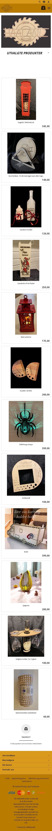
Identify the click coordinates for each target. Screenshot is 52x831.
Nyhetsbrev (27, 781)
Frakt (7, 778)
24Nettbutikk (30, 827)
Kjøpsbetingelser (19, 778)
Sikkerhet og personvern (38, 778)
